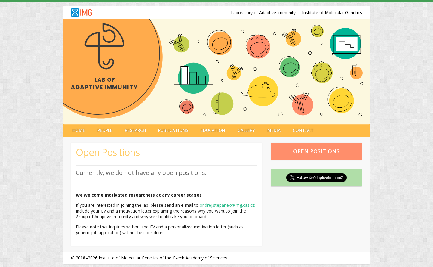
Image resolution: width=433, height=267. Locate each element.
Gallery (246, 130)
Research (135, 130)
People (104, 130)
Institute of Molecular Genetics (332, 13)
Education (213, 130)
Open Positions (316, 151)
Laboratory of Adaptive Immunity (263, 13)
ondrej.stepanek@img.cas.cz (227, 205)
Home (78, 130)
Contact (303, 130)
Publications (173, 130)
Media (274, 130)
